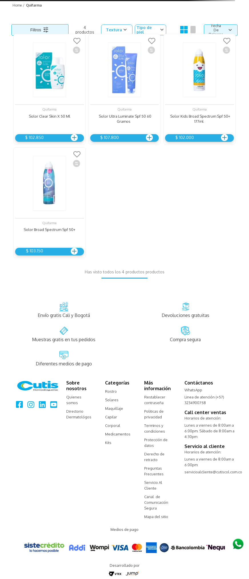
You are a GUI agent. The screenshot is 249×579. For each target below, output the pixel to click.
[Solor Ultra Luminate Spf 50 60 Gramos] (124, 88)
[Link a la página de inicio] (16, 5)
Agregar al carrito (73, 137)
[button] (117, 29)
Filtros (35, 30)
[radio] (184, 30)
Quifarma (34, 5)
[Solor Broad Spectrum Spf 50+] (49, 201)
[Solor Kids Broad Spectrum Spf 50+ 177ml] (199, 88)
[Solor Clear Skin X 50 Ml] (49, 88)
